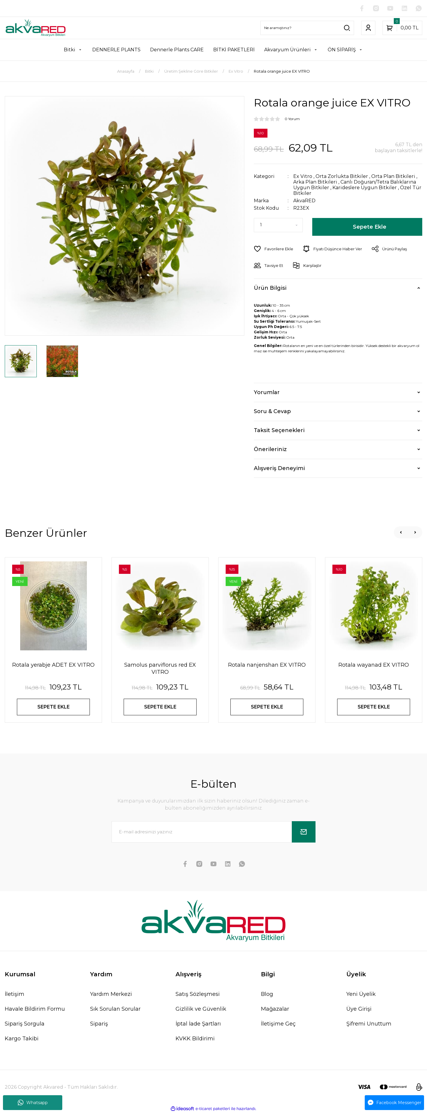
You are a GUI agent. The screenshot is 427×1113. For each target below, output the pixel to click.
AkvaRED (304, 200)
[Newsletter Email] (213, 832)
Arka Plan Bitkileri (315, 182)
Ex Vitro (302, 176)
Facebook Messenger (394, 1102)
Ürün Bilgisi (270, 288)
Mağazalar (275, 1009)
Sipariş (99, 1023)
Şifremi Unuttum (368, 1023)
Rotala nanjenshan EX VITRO (267, 665)
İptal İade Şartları (198, 1023)
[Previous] (401, 532)
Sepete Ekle (369, 227)
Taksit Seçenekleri (279, 430)
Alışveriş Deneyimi (279, 468)
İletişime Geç (278, 1023)
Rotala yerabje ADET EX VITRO (53, 665)
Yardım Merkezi (111, 994)
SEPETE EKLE (53, 707)
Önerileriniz (270, 449)
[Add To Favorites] (273, 248)
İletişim (14, 994)
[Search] (307, 28)
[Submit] (304, 832)
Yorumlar (267, 392)
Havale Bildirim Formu (35, 1009)
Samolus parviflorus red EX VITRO (160, 668)
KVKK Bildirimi (195, 1038)
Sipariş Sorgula (24, 1023)
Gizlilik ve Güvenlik (201, 1009)
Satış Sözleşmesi (198, 994)
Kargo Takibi (22, 1038)
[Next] (415, 532)
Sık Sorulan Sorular (115, 1009)
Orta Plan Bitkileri (393, 176)
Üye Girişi (359, 1009)
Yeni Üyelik (361, 994)
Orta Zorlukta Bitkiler (342, 176)
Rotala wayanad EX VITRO (373, 665)
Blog (267, 994)
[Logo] (35, 27)
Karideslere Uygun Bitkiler (364, 187)
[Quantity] (278, 225)
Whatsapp (33, 1102)
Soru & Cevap (272, 411)
